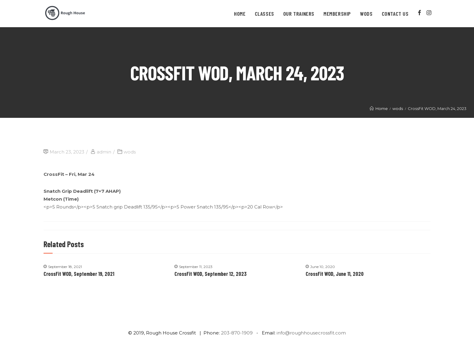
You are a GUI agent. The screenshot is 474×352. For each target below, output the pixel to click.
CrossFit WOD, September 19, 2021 (79, 274)
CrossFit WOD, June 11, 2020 (335, 274)
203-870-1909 (237, 333)
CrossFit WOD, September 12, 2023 (210, 274)
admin (104, 152)
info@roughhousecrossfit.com (311, 333)
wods (130, 152)
